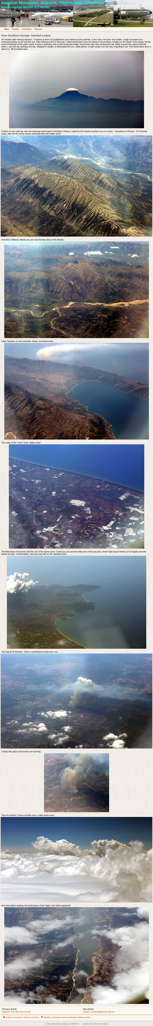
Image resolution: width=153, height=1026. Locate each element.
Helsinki (47, 1017)
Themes (38, 29)
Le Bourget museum (59, 1017)
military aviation (84, 1017)
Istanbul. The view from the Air (16, 1012)
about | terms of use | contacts (95, 1024)
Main (6, 29)
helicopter (73, 1017)
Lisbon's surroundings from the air (99, 1012)
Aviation (35, 1017)
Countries (27, 29)
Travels (15, 29)
